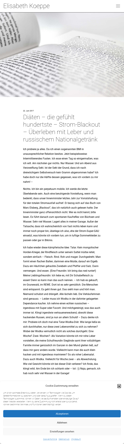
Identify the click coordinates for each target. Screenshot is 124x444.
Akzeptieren (62, 413)
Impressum (76, 439)
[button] (119, 386)
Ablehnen (62, 422)
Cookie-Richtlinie (50, 439)
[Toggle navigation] (118, 6)
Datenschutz (64, 439)
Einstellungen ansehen (62, 431)
